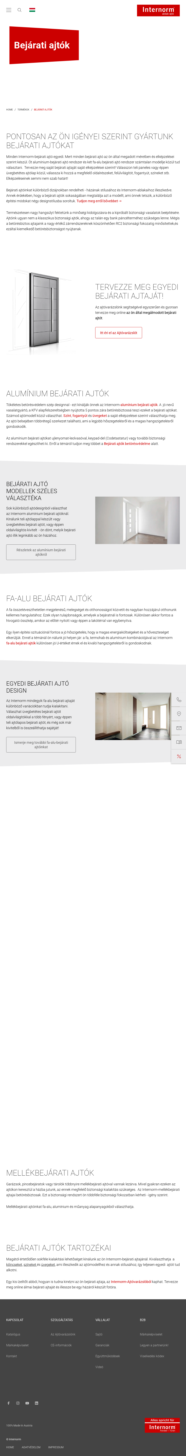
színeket (30, 1265)
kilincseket (14, 1265)
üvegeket (48, 1265)
